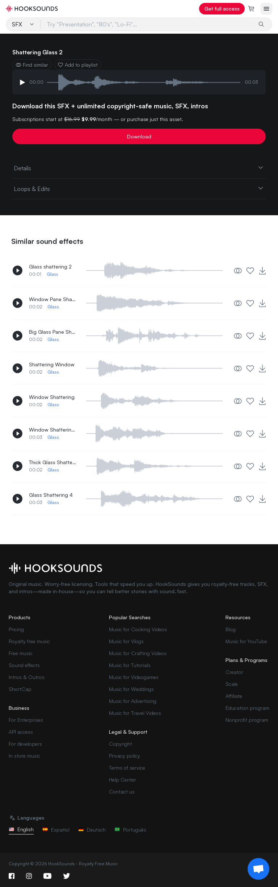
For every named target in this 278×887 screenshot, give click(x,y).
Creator (234, 672)
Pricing (16, 629)
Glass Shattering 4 (51, 495)
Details (139, 168)
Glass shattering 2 (50, 266)
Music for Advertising (132, 701)
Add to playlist (78, 65)
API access (21, 732)
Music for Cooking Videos (138, 629)
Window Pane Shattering (52, 299)
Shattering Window (52, 364)
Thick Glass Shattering (52, 462)
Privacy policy (124, 756)
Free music (21, 653)
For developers (25, 744)
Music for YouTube (246, 641)
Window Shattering (52, 397)
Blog (231, 629)
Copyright (120, 744)
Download (139, 136)
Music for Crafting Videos (138, 653)
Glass (52, 274)
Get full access (222, 8)
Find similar (32, 65)
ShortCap (20, 689)
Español (56, 829)
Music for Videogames (134, 677)
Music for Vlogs (126, 641)
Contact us (122, 791)
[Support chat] (258, 869)
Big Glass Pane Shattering (52, 332)
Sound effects (24, 665)
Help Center (122, 779)
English (21, 829)
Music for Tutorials (130, 665)
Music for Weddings (131, 689)
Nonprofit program (247, 720)
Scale (232, 684)
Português (130, 829)
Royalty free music (29, 641)
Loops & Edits (139, 188)
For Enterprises (26, 720)
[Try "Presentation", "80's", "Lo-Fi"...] (147, 24)
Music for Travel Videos (135, 713)
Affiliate (234, 696)
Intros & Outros (27, 677)
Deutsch (92, 829)
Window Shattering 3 (52, 429)
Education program (247, 708)
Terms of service (127, 768)
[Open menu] (266, 8)
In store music (24, 756)
